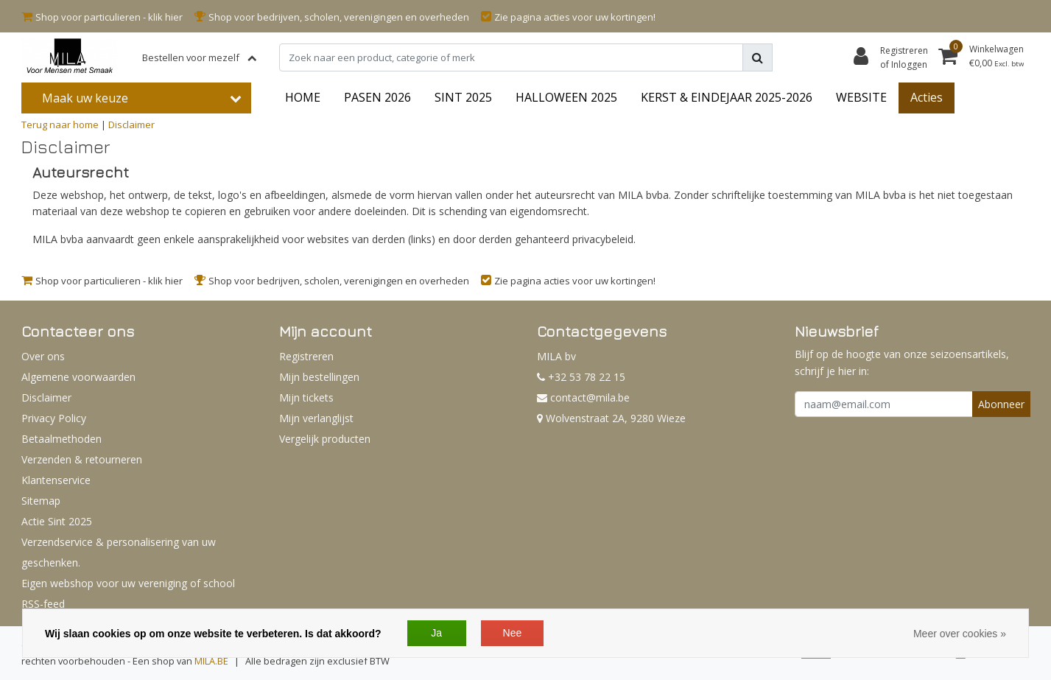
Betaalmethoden (61, 439)
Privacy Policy (53, 418)
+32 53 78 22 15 (581, 377)
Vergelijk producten (324, 439)
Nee (512, 633)
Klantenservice (56, 480)
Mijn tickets (306, 397)
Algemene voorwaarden (78, 377)
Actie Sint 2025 (56, 521)
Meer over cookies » (959, 633)
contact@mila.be (583, 397)
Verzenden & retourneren (81, 459)
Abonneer (1001, 404)
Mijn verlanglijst (316, 418)
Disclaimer (131, 124)
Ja (436, 633)
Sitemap (40, 501)
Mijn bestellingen (319, 377)
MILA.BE (211, 660)
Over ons (43, 356)
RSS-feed (43, 604)
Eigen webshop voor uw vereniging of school (128, 583)
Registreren (306, 356)
